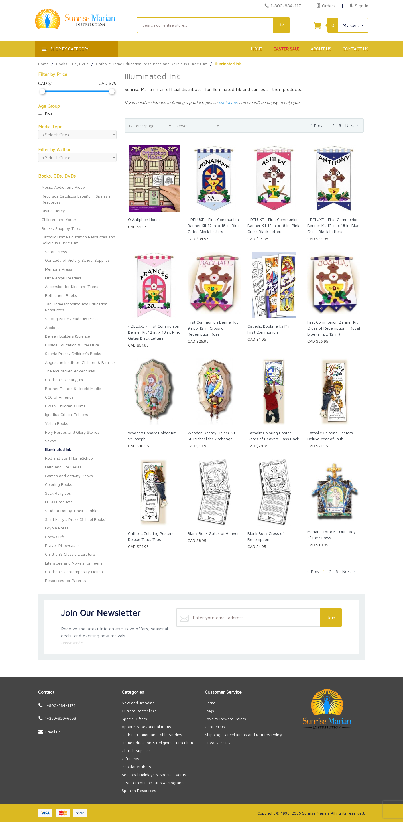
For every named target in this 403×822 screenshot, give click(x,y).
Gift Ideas (130, 758)
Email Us (53, 731)
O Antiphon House (144, 219)
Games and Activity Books (69, 475)
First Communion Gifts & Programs (153, 782)
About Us (321, 48)
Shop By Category (64, 50)
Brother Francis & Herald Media (73, 388)
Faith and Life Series (63, 466)
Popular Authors (136, 766)
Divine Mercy (53, 210)
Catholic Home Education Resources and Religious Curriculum (78, 239)
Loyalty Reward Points (225, 718)
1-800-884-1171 (286, 5)
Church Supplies (136, 750)
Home (256, 48)
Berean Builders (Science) (68, 336)
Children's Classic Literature (70, 554)
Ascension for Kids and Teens (71, 286)
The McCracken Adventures (70, 370)
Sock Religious (58, 493)
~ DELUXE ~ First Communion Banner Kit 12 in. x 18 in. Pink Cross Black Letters (273, 225)
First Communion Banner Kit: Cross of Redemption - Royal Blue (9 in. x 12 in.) (333, 328)
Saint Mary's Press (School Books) (76, 519)
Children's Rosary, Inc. (65, 379)
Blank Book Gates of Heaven (214, 533)
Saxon (50, 440)
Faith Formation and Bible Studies (152, 734)
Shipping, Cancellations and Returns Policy (243, 734)
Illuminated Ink (58, 449)
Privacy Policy (218, 742)
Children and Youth (59, 219)
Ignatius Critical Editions (66, 414)
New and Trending (138, 702)
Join (331, 617)
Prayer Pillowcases (62, 545)
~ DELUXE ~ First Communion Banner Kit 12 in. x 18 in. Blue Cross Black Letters (333, 225)
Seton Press (56, 251)
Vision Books (56, 423)
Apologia (53, 327)
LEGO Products (58, 501)
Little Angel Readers (63, 277)
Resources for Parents (65, 580)
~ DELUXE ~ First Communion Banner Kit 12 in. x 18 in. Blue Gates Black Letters (214, 225)
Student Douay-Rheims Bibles (72, 510)
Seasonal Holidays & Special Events (154, 774)
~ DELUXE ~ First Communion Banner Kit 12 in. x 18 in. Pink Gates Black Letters (154, 332)
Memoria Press (58, 269)
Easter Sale (286, 48)
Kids (45, 113)
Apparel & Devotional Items (146, 726)
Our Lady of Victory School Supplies (77, 260)
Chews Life (55, 536)
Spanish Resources (139, 790)
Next (352, 125)
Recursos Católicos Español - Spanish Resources (76, 199)
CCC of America (59, 397)
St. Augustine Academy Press (72, 318)
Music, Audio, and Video (63, 187)
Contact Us (355, 48)
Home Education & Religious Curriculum (157, 742)
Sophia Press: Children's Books (73, 353)
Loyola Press (56, 527)
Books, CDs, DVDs (57, 175)
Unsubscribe (71, 642)
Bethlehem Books (61, 295)
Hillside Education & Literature (72, 344)
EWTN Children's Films (65, 405)
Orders (325, 5)
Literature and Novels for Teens (74, 563)
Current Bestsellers (139, 710)
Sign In (358, 5)
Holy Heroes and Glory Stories (72, 432)
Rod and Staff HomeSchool (69, 458)
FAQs (209, 710)
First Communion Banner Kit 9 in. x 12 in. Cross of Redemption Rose (213, 328)
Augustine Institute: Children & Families (80, 362)
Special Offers (134, 718)
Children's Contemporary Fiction (74, 571)
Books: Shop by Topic (61, 228)
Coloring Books (58, 484)
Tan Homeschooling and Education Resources (76, 306)
